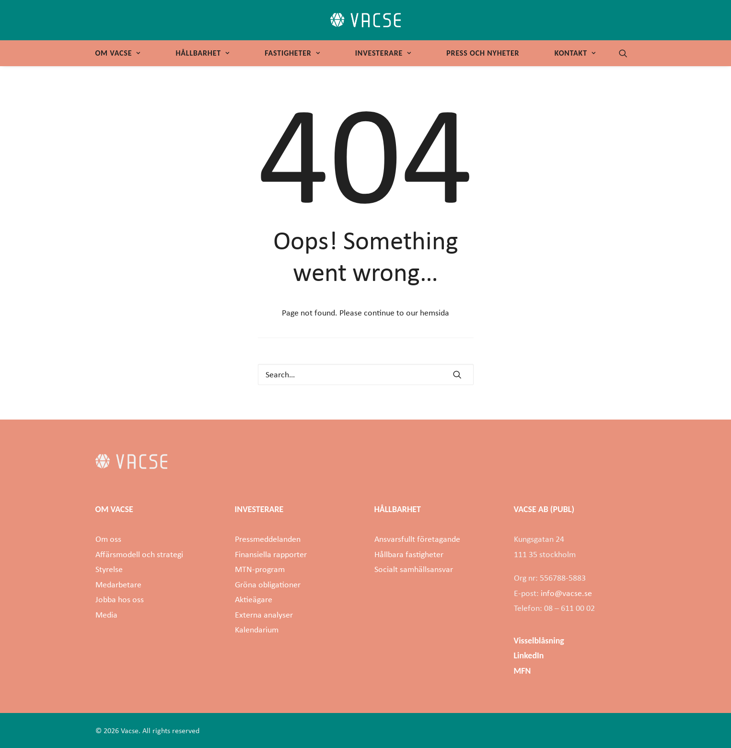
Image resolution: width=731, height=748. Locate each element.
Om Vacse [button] (117, 53)
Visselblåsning (539, 640)
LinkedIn (529, 655)
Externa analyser (264, 614)
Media (106, 614)
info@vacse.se (566, 593)
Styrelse (109, 569)
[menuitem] (121, 53)
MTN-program (260, 569)
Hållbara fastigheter (408, 554)
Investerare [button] (383, 53)
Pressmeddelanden (268, 539)
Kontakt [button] (575, 53)
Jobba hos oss (119, 599)
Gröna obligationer (268, 584)
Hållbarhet (202, 53)
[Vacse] (365, 20)
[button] (627, 53)
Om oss (108, 539)
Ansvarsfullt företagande (417, 539)
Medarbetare (118, 584)
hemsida (434, 312)
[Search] (366, 374)
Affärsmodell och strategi (139, 554)
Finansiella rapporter (271, 554)
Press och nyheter (482, 53)
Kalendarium (256, 629)
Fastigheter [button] (292, 53)
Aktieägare (253, 599)
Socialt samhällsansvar (413, 569)
